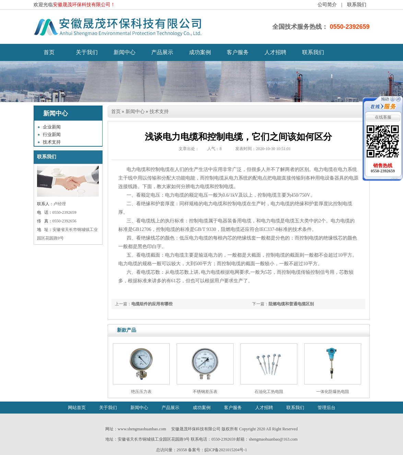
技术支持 (52, 142)
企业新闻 (52, 127)
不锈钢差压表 (205, 391)
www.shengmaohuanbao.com (142, 429)
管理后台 (326, 407)
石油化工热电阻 (268, 391)
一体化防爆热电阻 (332, 391)
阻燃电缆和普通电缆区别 (291, 304)
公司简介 (327, 4)
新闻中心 (124, 52)
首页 (116, 111)
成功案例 (200, 52)
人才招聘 (275, 52)
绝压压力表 (141, 391)
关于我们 (87, 52)
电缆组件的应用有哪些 (152, 304)
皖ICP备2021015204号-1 (225, 449)
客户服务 (238, 52)
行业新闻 (52, 134)
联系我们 (356, 4)
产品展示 (162, 52)
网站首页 (77, 407)
